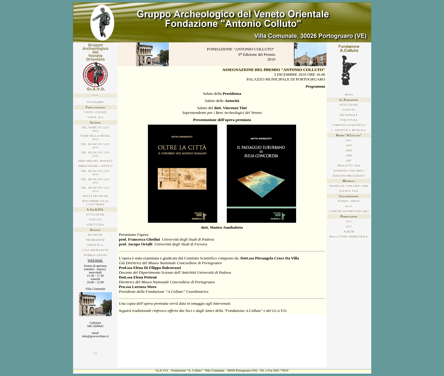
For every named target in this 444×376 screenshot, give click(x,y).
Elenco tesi (348, 191)
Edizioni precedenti (349, 175)
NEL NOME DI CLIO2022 (95, 129)
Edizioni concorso (349, 170)
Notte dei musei (95, 196)
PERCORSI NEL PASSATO (95, 161)
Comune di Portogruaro (349, 211)
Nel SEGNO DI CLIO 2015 (95, 181)
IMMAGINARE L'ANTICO (95, 166)
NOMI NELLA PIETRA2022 (95, 137)
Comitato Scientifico (349, 125)
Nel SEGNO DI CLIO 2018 (95, 154)
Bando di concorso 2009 (348, 186)
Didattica (95, 245)
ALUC (349, 206)
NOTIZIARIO (95, 102)
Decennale (349, 115)
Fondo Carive (349, 201)
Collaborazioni (95, 250)
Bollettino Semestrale (348, 236)
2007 (349, 160)
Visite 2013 (95, 117)
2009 (349, 150)
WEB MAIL (95, 260)
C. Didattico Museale (349, 130)
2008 (349, 155)
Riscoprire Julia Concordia (95, 202)
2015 (349, 221)
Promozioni (95, 240)
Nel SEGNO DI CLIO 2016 (95, 172)
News (95, 95)
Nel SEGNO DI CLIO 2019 (95, 146)
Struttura (95, 224)
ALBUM (348, 231)
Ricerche (95, 234)
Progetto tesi (349, 165)
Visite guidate (95, 112)
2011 (349, 140)
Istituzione (95, 214)
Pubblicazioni (95, 255)
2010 (349, 145)
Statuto (95, 219)
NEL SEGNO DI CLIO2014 (95, 189)
